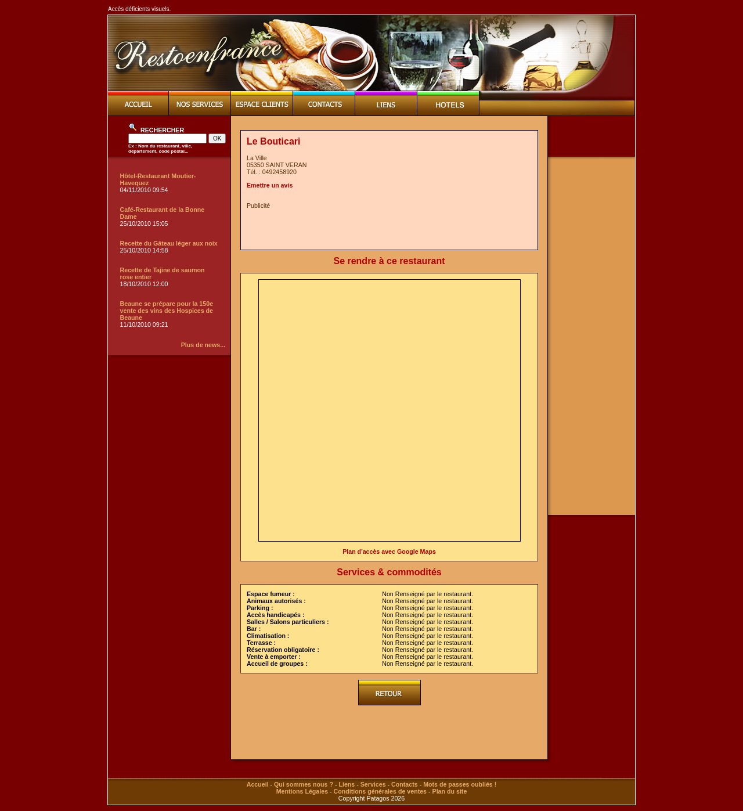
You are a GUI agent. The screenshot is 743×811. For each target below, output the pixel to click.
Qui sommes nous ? (303, 784)
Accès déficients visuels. (139, 9)
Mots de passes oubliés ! (459, 784)
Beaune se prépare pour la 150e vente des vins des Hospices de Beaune (167, 310)
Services (373, 784)
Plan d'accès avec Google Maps (389, 551)
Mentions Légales (302, 791)
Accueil (258, 784)
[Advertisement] (382, 226)
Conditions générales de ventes (380, 791)
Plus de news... (203, 344)
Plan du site (449, 791)
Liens (346, 784)
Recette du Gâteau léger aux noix (169, 243)
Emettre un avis (270, 185)
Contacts (404, 784)
